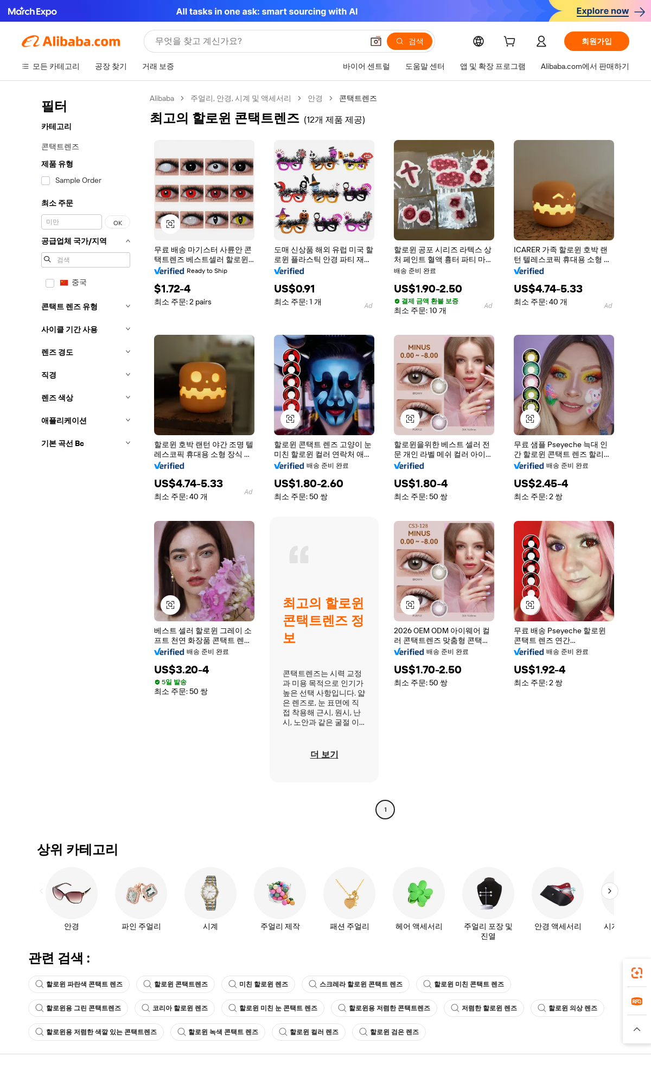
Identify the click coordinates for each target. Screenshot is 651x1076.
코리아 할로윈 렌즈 (175, 1008)
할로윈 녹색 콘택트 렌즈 (217, 1032)
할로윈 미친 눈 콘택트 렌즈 (272, 1008)
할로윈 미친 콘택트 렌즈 (463, 984)
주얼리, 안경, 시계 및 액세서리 (240, 98)
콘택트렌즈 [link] (358, 98)
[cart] (511, 43)
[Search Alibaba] (258, 41)
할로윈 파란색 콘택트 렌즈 (79, 984)
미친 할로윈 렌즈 (258, 984)
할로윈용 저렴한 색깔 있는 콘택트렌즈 (96, 1032)
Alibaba (162, 98)
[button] (375, 41)
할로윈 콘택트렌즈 (175, 984)
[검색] (409, 41)
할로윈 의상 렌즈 (567, 1008)
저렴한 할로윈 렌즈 (484, 1008)
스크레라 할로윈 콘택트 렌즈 (356, 984)
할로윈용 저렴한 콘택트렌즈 (384, 1008)
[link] (637, 973)
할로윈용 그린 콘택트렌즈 (78, 1008)
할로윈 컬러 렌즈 (309, 1032)
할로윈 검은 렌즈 (389, 1032)
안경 (315, 98)
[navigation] (82, 455)
